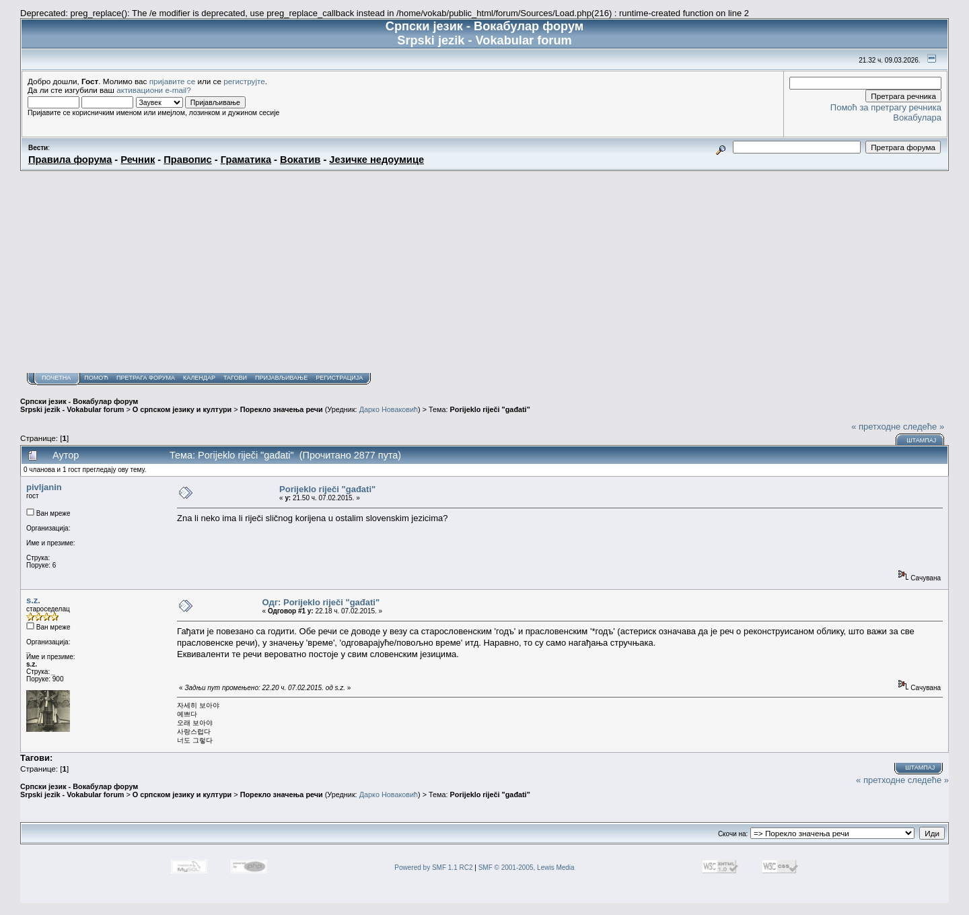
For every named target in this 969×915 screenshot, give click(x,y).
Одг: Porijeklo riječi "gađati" (321, 602)
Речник (137, 159)
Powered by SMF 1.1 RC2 (433, 867)
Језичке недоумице (376, 159)
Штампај (921, 440)
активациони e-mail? (153, 90)
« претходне (875, 426)
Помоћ (96, 377)
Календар (199, 377)
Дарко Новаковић (388, 409)
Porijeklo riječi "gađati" (490, 409)
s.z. (33, 600)
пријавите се (172, 81)
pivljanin (44, 487)
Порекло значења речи (281, 409)
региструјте (244, 81)
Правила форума (70, 159)
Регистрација (339, 377)
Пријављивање (281, 377)
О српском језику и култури (182, 409)
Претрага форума (145, 377)
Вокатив (300, 159)
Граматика (246, 159)
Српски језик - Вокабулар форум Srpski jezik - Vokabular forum (79, 405)
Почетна (56, 377)
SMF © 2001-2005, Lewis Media (526, 867)
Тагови (235, 377)
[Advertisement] (484, 272)
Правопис (187, 159)
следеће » (923, 426)
